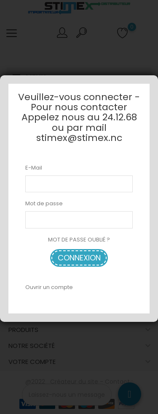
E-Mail (33, 168)
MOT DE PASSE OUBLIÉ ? (79, 240)
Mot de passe (44, 203)
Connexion (79, 257)
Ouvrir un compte (49, 287)
